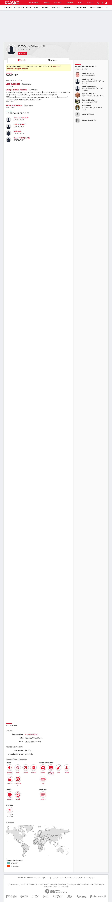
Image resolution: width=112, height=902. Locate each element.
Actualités (33, 3)
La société (45, 884)
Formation (39, 884)
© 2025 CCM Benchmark (61, 886)
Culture (57, 3)
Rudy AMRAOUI (87, 105)
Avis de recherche (96, 8)
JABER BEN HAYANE (14, 105)
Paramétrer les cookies (87, 884)
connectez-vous (52, 66)
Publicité (32, 884)
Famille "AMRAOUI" (89, 120)
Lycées (28, 8)
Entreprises (66, 8)
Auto (80, 3)
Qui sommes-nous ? (13, 884)
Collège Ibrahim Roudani (16, 90)
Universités (55, 8)
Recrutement (63, 884)
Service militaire (80, 8)
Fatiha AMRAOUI (88, 100)
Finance (70, 3)
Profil (23, 60)
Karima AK (17, 131)
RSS (27, 884)
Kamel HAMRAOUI (88, 94)
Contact (22, 884)
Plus (90, 3)
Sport (46, 3)
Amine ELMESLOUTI (21, 118)
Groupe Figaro (48, 886)
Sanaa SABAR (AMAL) (22, 138)
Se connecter (19, 8)
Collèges (36, 8)
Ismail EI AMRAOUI (88, 86)
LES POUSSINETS (13, 84)
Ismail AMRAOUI (88, 74)
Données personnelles (74, 884)
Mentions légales (99, 884)
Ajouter (23, 53)
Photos (54, 60)
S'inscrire (8, 8)
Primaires (45, 8)
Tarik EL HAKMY (19, 124)
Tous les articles (53, 884)
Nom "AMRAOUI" (88, 114)
